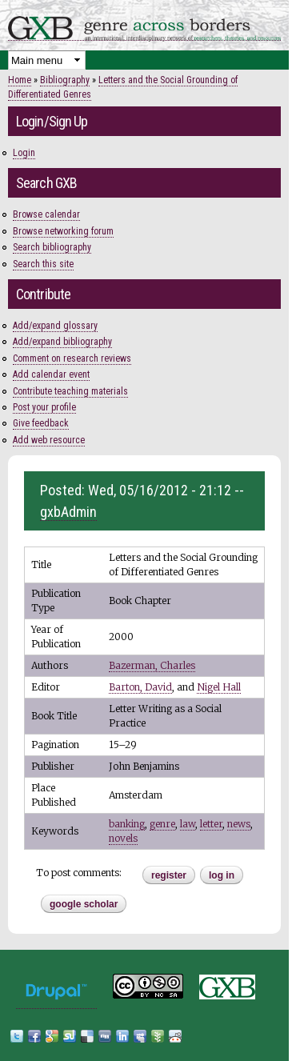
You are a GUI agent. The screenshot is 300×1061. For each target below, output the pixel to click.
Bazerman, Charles (152, 665)
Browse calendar (46, 214)
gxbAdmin (68, 511)
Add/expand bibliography (62, 341)
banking (127, 824)
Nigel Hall (219, 687)
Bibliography (65, 80)
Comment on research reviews (72, 358)
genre (162, 824)
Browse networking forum (63, 231)
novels (123, 838)
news (238, 824)
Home (19, 80)
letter (211, 824)
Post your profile (44, 407)
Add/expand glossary (55, 325)
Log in (221, 875)
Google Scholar (84, 904)
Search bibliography (52, 247)
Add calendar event (51, 374)
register (168, 875)
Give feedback (41, 423)
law (187, 824)
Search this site (43, 264)
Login (24, 152)
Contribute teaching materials (70, 391)
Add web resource (49, 440)
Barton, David (140, 687)
